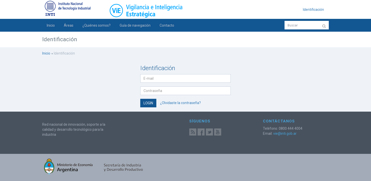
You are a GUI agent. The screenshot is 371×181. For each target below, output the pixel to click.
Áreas (68, 25)
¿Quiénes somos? (96, 25)
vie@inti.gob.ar (285, 133)
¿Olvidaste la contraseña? (180, 103)
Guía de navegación (135, 25)
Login (148, 103)
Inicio (51, 25)
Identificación (313, 10)
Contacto (167, 25)
